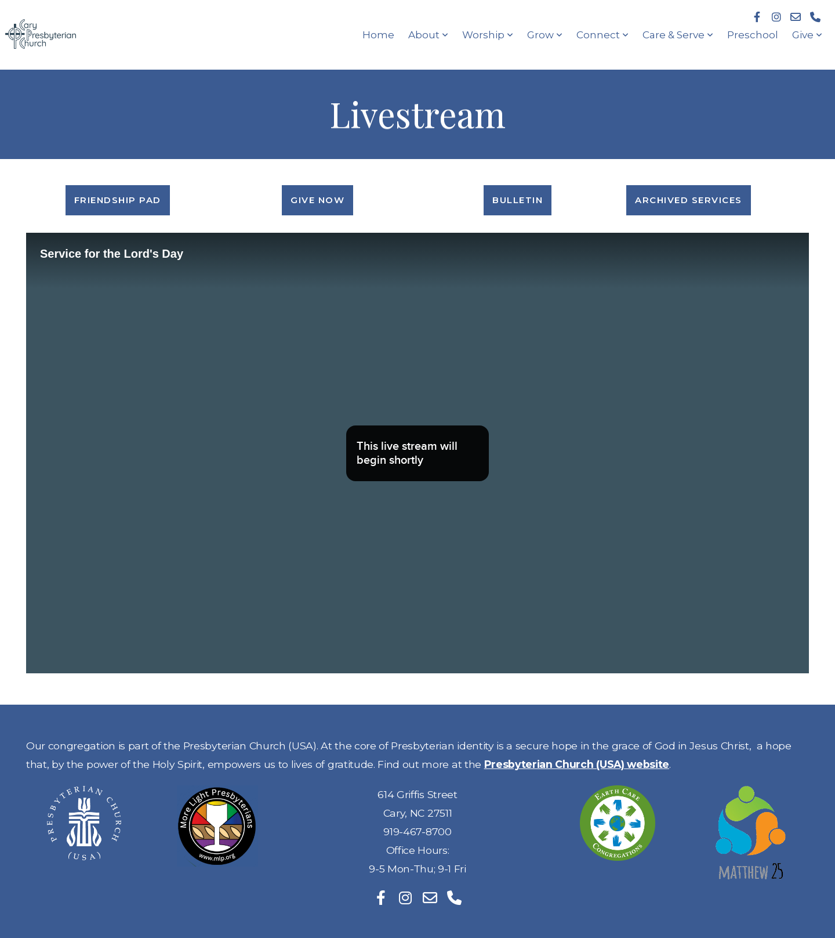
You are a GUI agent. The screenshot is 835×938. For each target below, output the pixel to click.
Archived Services (688, 199)
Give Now (317, 199)
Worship (487, 35)
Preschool (752, 35)
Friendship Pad (117, 199)
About (428, 35)
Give (807, 35)
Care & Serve (677, 35)
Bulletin (517, 199)
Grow (544, 35)
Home (378, 35)
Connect (602, 35)
